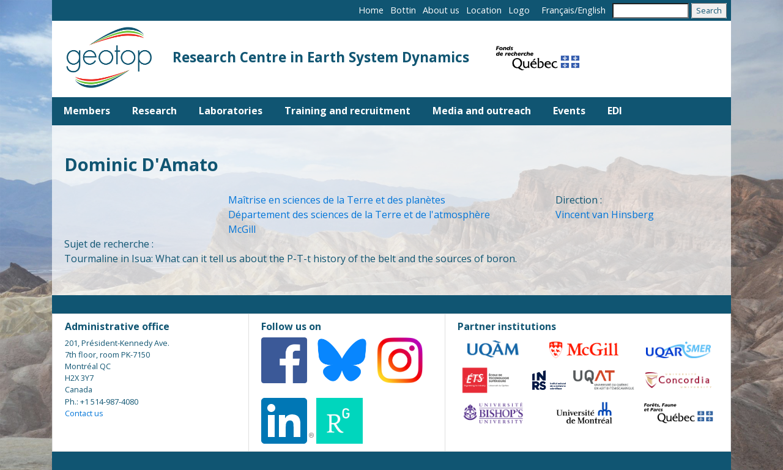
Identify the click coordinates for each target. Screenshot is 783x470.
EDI (614, 110)
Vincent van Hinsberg (604, 214)
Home (371, 10)
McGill (242, 229)
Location (484, 10)
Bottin (403, 10)
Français (557, 10)
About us (441, 10)
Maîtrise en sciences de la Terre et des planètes (336, 200)
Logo (519, 10)
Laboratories (230, 110)
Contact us (84, 413)
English (591, 10)
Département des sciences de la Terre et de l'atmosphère (359, 214)
